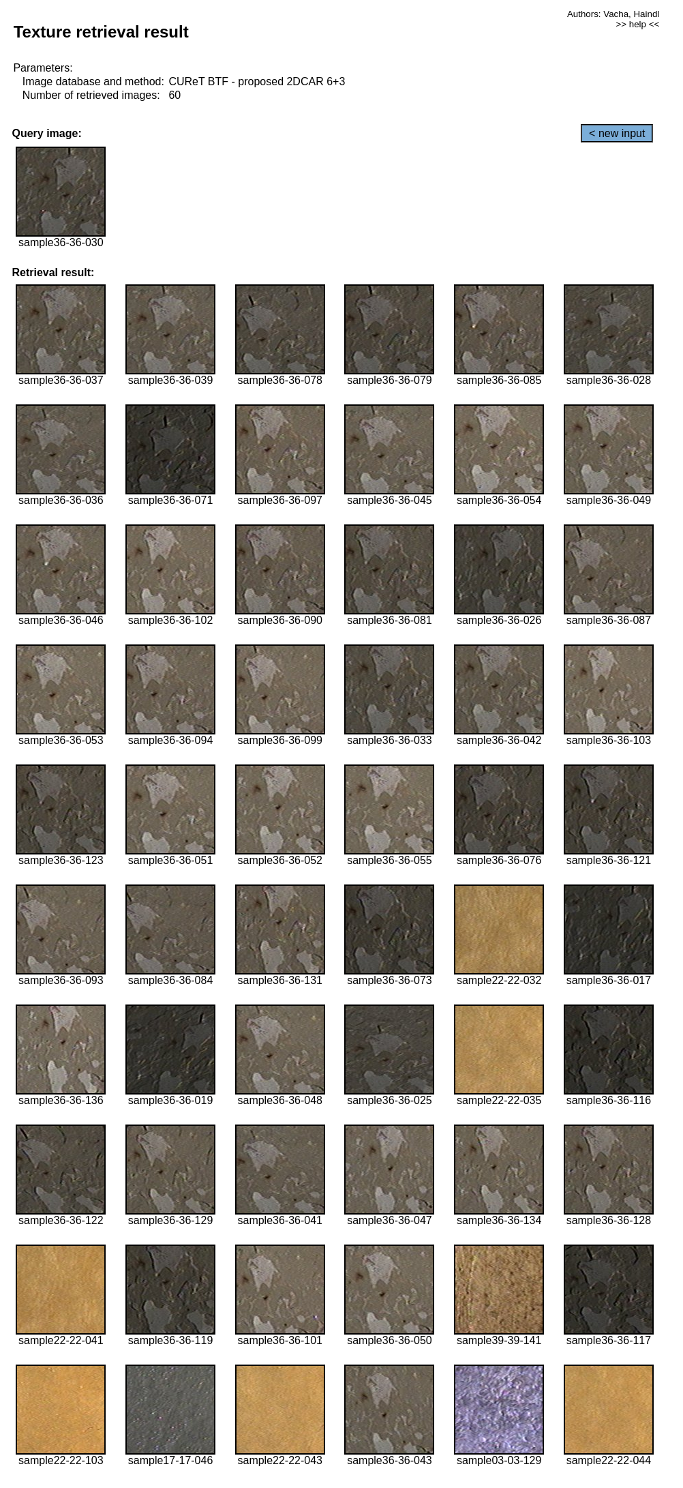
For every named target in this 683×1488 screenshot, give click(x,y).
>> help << (638, 24)
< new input (617, 133)
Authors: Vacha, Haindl (613, 14)
